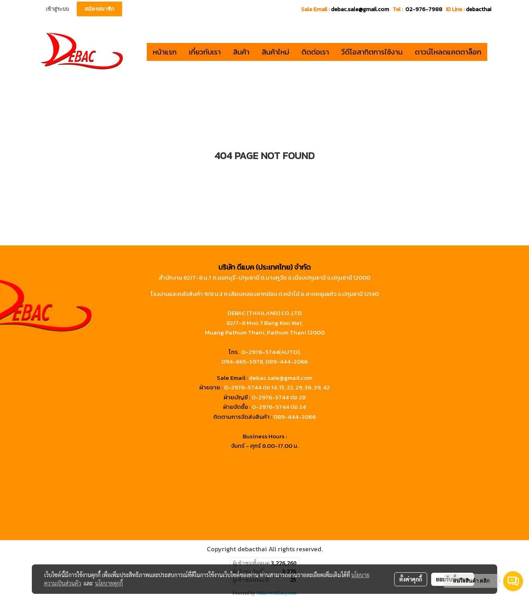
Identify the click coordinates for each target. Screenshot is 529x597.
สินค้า (241, 52)
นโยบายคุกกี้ (109, 583)
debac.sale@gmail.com (280, 377)
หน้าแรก (165, 52)
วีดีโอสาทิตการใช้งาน (372, 52)
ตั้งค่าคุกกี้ (410, 579)
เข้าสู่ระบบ (57, 9)
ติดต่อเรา (315, 52)
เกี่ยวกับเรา (205, 52)
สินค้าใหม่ (275, 52)
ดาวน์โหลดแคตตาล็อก (448, 52)
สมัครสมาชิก (99, 9)
